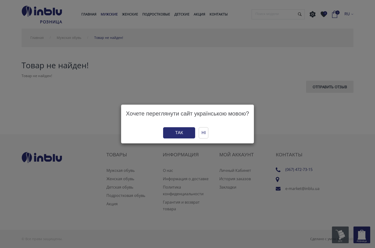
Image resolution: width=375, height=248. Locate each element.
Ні (203, 132)
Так (179, 132)
